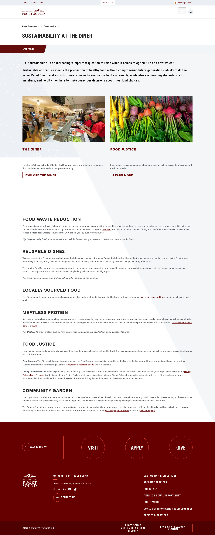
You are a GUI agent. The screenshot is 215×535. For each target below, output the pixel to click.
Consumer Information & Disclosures (168, 508)
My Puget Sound (183, 2)
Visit (26, 2)
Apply (33, 2)
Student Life (140, 11)
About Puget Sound (30, 26)
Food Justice (123, 149)
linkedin (64, 489)
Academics (98, 11)
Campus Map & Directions (160, 476)
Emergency (151, 489)
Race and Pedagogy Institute (172, 528)
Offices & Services (156, 515)
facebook (54, 489)
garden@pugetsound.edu (116, 410)
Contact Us (64, 497)
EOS (34, 325)
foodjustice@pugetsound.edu (80, 364)
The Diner (32, 149)
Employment (151, 502)
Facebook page (147, 410)
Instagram (59, 489)
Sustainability (50, 26)
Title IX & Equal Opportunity (162, 495)
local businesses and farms (152, 297)
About (79, 11)
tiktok (75, 489)
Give (41, 2)
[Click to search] (190, 11)
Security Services (155, 482)
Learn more (123, 175)
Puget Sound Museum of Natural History (133, 528)
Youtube (69, 489)
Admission (118, 11)
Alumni (175, 11)
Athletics (161, 11)
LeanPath (106, 229)
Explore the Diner (40, 175)
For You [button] (107, 2)
